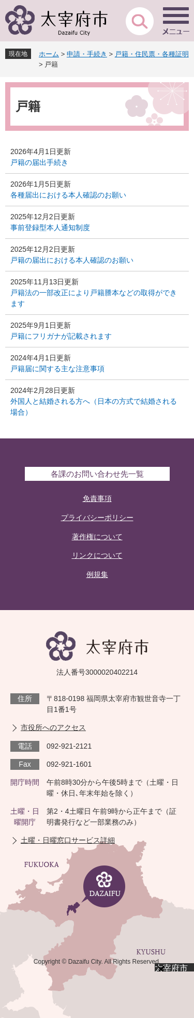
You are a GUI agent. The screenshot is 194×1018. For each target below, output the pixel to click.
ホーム (49, 54)
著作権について (97, 537)
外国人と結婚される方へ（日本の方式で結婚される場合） (93, 406)
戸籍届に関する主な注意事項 (57, 368)
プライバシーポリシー (97, 517)
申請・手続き (87, 54)
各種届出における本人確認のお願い (68, 195)
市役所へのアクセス (53, 727)
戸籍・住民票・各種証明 (152, 54)
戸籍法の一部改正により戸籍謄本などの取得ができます (93, 298)
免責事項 (97, 498)
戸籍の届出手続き (39, 162)
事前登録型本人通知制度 (50, 227)
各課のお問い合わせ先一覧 (97, 473)
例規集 (97, 574)
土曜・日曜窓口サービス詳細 (68, 840)
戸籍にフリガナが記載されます (61, 336)
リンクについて (97, 555)
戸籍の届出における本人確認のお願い (71, 260)
